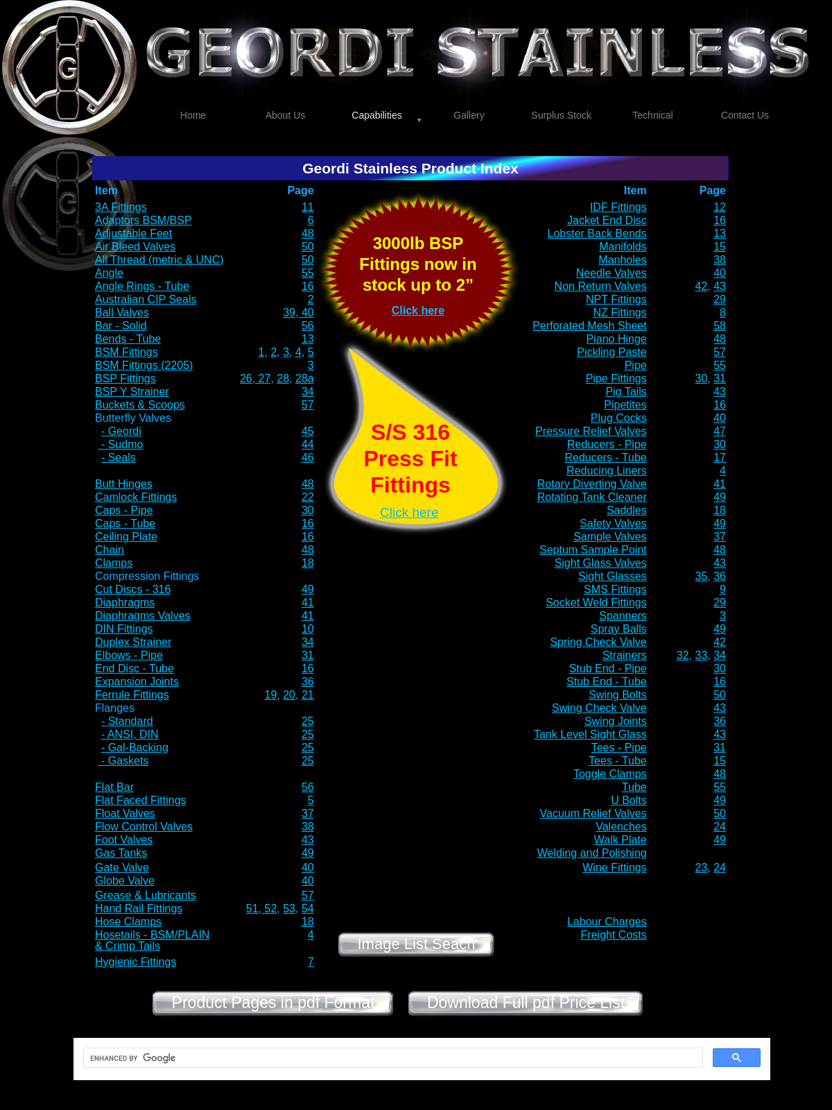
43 (719, 286)
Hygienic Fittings (135, 962)
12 (719, 207)
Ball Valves (122, 312)
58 (719, 326)
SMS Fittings (615, 589)
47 (719, 431)
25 (308, 721)
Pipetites (625, 405)
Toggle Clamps (610, 774)
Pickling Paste (612, 352)
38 (719, 260)
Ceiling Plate (126, 537)
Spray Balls (619, 629)
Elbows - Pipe (129, 655)
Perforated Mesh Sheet (589, 326)
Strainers (625, 655)
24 (719, 826)
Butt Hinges (124, 484)
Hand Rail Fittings (138, 908)
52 (269, 908)
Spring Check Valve (598, 642)
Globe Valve (125, 881)
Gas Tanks (121, 853)
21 (308, 695)
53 (289, 908)
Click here (418, 310)
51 (252, 908)
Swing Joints (615, 721)
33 (701, 655)
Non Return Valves (601, 286)
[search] (391, 1058)
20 (289, 695)
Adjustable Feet (133, 233)
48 (308, 233)
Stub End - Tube (606, 682)
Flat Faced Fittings (141, 800)
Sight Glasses (612, 576)
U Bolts (629, 800)
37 (719, 537)
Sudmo (126, 444)
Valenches (621, 826)
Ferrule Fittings (132, 695)
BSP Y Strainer (132, 392)
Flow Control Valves (144, 826)
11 (308, 207)
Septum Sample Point (593, 550)
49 (719, 497)
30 (701, 378)
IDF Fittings (618, 207)
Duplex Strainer (133, 642)
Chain (109, 550)
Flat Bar (114, 787)
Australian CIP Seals (145, 299)
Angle (109, 273)
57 (719, 352)
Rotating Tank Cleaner (592, 497)
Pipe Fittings (616, 378)
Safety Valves (613, 523)
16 (719, 220)
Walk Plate (620, 840)
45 (308, 431)
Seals (120, 457)
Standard (130, 721)
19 (271, 695)
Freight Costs (614, 935)
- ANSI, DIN (130, 734)
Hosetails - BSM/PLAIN (152, 935)
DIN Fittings (124, 629)
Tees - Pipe (619, 747)
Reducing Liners (606, 471)
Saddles (627, 510)
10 (308, 629)
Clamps (113, 563)
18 (719, 510)
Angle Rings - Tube (142, 286)
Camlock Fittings (136, 497)
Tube (634, 787)
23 (701, 867)
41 (719, 484)
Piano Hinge (617, 339)
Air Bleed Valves (135, 247)
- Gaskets (123, 761)
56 (308, 326)
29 (719, 299)
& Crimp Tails (127, 946)
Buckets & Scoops (140, 405)
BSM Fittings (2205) (144, 365)
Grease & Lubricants (145, 895)
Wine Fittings (614, 867)
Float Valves (125, 813)
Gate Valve (122, 867)
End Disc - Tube (134, 668)
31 (719, 378)
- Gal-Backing (134, 747)
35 (701, 576)
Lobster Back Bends (597, 233)
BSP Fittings (125, 378)
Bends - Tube (128, 339)
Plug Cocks (619, 418)
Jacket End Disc (607, 220)
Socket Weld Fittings (596, 602)
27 (262, 378)
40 (719, 273)
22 (308, 497)
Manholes (622, 260)
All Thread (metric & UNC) (159, 260)
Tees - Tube (618, 761)
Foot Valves (124, 840)
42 (701, 286)
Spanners (623, 616)
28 (283, 378)
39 (289, 312)
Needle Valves (611, 273)
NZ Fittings (619, 312)
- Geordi (121, 431)
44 (308, 444)
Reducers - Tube (605, 457)
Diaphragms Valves (143, 616)
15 (719, 247)
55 (308, 273)
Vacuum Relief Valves (593, 813)
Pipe (636, 365)
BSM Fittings (126, 352)
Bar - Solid (121, 326)
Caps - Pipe (124, 510)
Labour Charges (607, 922)
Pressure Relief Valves (591, 431)
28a (304, 378)
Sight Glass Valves (601, 563)
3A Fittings (121, 207)
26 (246, 378)
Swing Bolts (618, 695)
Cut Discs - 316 (133, 589)
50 (308, 247)
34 (308, 392)
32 (683, 655)
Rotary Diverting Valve (592, 484)
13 (719, 233)
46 (308, 457)
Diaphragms (125, 602)
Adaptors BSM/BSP (143, 220)
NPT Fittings (616, 299)
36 (719, 576)
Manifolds (622, 247)
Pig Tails (625, 392)
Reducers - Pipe (607, 444)
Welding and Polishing (592, 853)
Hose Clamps (128, 922)
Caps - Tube (125, 523)
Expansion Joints (137, 682)
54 (308, 908)
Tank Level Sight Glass (590, 734)
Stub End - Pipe (608, 668)
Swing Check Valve (599, 708)
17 (719, 457)
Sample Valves (610, 537)
